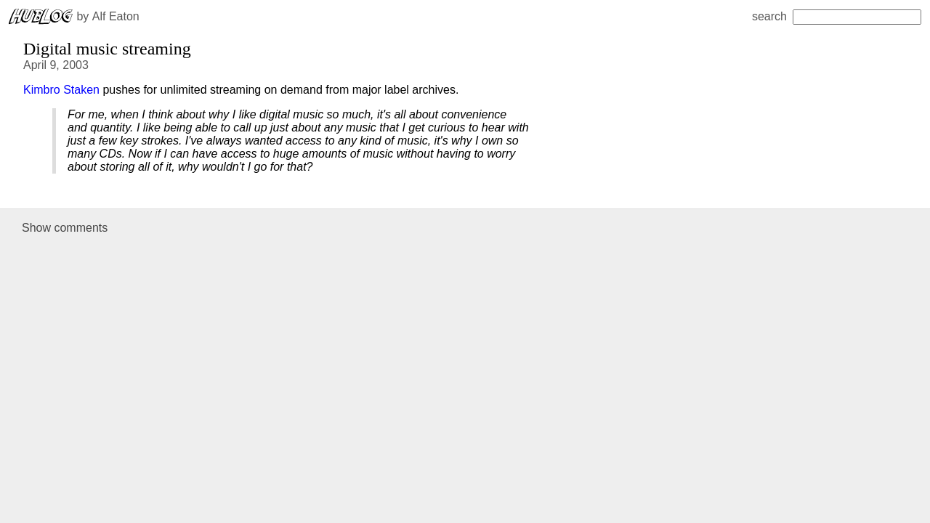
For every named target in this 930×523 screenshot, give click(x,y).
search (836, 16)
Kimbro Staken (61, 90)
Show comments (65, 228)
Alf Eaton (116, 16)
